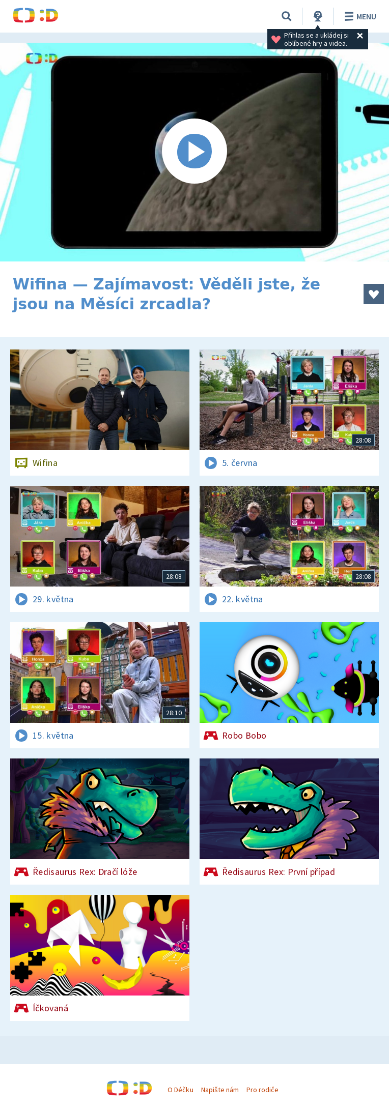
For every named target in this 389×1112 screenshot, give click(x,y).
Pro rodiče (262, 1089)
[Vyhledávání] (286, 16)
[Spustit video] (194, 152)
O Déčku (180, 1089)
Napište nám (220, 1089)
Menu (358, 16)
